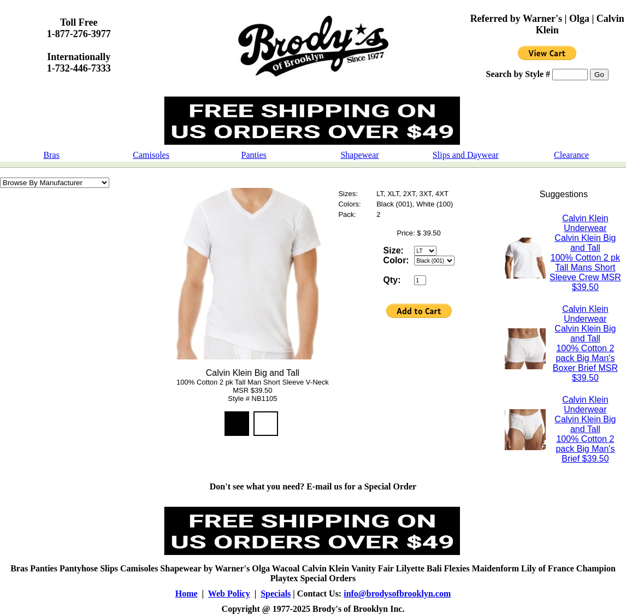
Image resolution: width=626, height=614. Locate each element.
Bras (52, 155)
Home (186, 593)
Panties (254, 155)
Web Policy (229, 593)
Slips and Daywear (466, 155)
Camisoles (151, 155)
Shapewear (359, 155)
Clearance (571, 155)
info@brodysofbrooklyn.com (397, 593)
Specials (276, 593)
